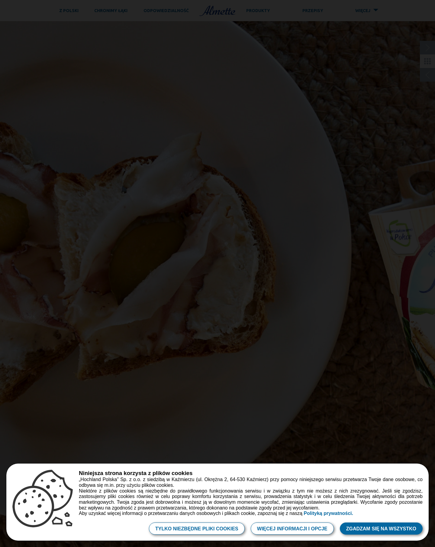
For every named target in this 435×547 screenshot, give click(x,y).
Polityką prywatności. (328, 513)
